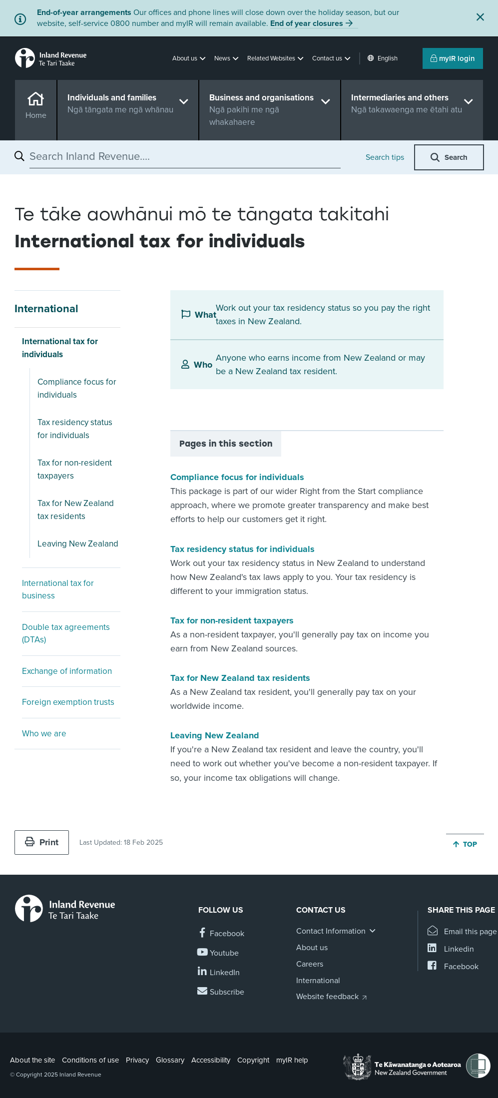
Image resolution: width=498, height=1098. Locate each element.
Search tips (385, 157)
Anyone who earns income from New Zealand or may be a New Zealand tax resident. (320, 364)
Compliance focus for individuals (76, 388)
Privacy (137, 1060)
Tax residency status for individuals (74, 429)
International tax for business (58, 589)
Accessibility (210, 1060)
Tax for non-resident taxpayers (74, 469)
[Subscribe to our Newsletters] (221, 992)
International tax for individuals (60, 348)
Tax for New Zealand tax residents (75, 510)
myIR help (292, 1060)
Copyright (253, 1060)
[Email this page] (462, 932)
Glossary (170, 1060)
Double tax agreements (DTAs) (66, 633)
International (46, 308)
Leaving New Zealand (77, 544)
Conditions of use (90, 1060)
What (205, 314)
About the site (32, 1060)
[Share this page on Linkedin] (451, 949)
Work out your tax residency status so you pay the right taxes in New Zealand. (323, 314)
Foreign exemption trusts (68, 702)
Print (41, 842)
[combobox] (185, 156)
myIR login (453, 58)
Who (203, 364)
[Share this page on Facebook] (453, 967)
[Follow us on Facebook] (221, 934)
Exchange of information (67, 671)
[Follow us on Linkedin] (219, 973)
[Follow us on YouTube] (218, 953)
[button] (189, 58)
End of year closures (306, 23)
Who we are (44, 733)
